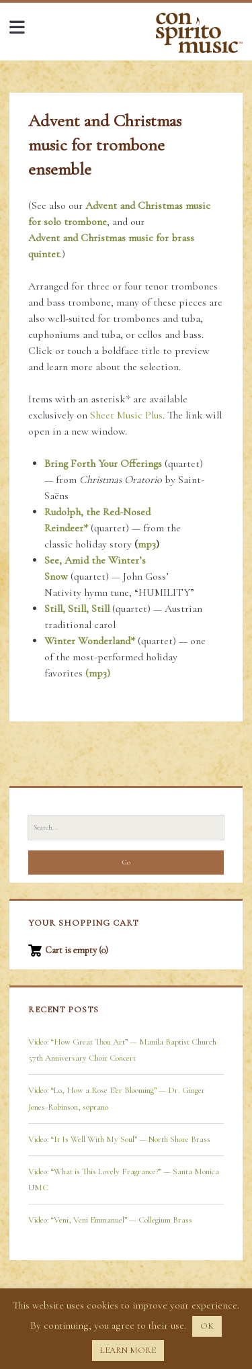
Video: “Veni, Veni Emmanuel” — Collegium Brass (110, 1220)
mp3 (147, 544)
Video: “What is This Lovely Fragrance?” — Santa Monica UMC (123, 1179)
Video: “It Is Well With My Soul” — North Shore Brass (119, 1139)
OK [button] (207, 1326)
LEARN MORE (128, 1350)
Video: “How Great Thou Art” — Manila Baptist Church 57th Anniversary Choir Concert (122, 1049)
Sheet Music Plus (126, 415)
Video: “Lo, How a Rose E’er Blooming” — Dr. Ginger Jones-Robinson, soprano (116, 1098)
